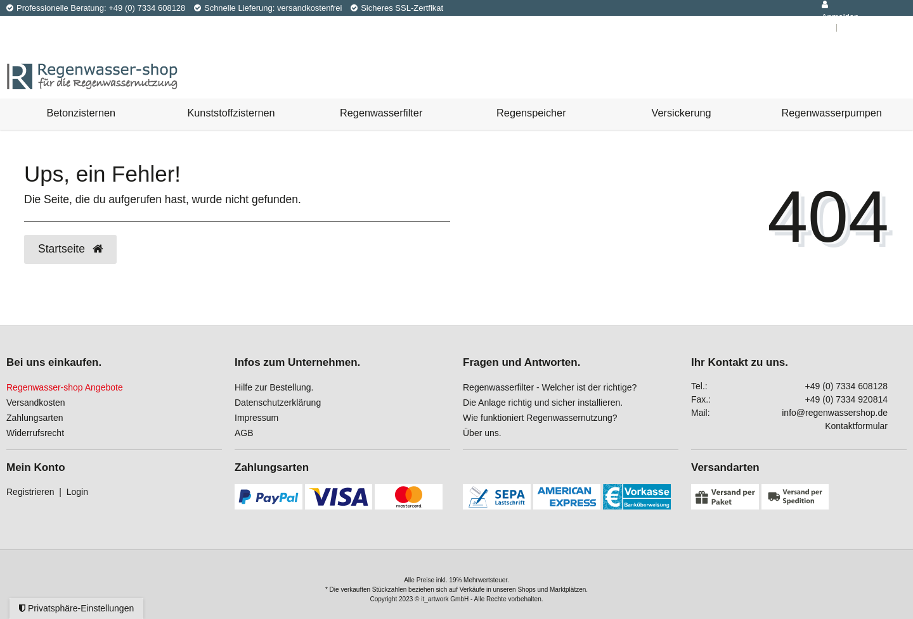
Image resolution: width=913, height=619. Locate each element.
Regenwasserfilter (381, 112)
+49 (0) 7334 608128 (846, 386)
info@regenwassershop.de (835, 413)
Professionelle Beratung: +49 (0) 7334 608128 (95, 8)
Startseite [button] (70, 248)
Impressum (256, 418)
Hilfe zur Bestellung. (274, 387)
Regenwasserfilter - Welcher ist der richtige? (550, 387)
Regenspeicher (531, 112)
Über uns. (482, 433)
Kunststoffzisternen (231, 112)
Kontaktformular (856, 426)
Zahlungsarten (34, 418)
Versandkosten (35, 402)
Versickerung (681, 112)
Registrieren (30, 492)
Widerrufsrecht (35, 433)
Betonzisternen (81, 112)
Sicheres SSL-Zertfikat (397, 8)
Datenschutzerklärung (278, 402)
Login (77, 492)
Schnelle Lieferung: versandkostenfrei (268, 8)
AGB (244, 433)
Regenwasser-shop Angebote (64, 387)
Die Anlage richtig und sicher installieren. (543, 402)
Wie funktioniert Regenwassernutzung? (540, 418)
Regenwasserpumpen (832, 112)
